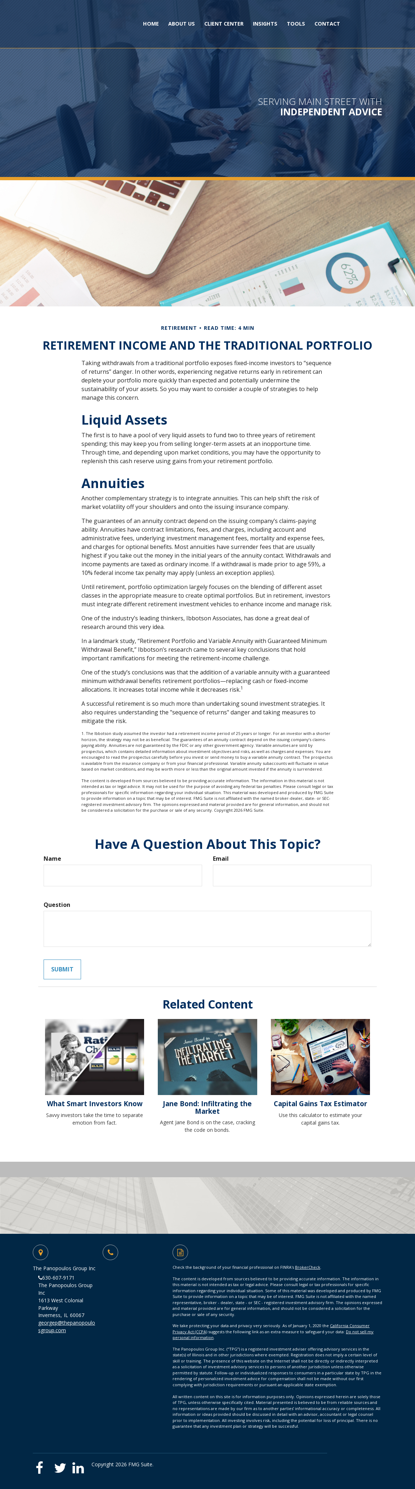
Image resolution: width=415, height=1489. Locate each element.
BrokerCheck (307, 1267)
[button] (182, 24)
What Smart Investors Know (95, 1103)
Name (52, 859)
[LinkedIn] (79, 1465)
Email (221, 859)
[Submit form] (62, 969)
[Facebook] (42, 1465)
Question (57, 905)
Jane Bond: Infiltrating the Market (207, 1107)
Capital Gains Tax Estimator (320, 1103)
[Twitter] (61, 1465)
